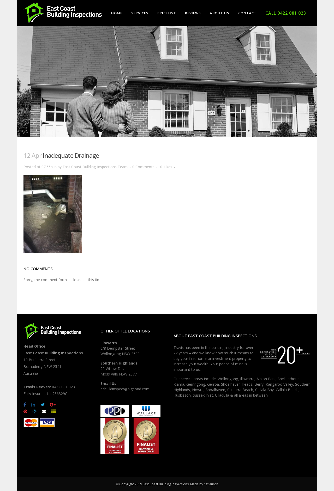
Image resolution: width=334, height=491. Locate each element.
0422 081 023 (63, 386)
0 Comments (143, 166)
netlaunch (211, 484)
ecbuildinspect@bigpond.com (125, 388)
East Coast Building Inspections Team (95, 166)
